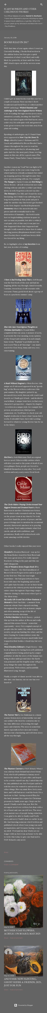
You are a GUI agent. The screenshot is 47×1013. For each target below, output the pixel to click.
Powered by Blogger (23, 1005)
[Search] (41, 3)
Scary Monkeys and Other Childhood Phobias (20, 10)
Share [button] (6, 852)
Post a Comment (11, 865)
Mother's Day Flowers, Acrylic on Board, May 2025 (22, 932)
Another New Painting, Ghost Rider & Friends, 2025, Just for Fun (22, 982)
